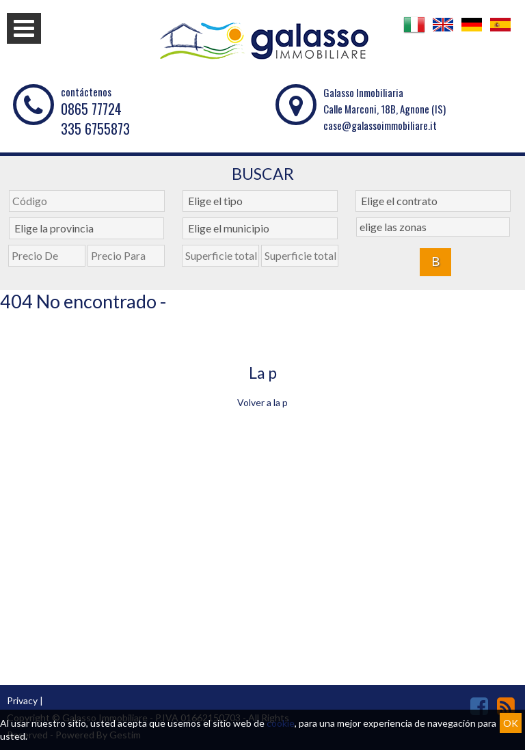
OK (510, 723)
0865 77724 (91, 108)
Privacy (22, 700)
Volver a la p (262, 402)
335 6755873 (95, 128)
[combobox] (260, 201)
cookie (281, 723)
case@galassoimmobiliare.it (380, 125)
